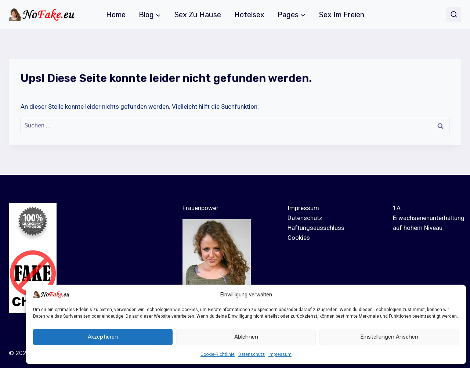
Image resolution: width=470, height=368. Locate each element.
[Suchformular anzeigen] (453, 14)
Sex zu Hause (197, 14)
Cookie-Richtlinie (217, 354)
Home (116, 14)
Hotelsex (249, 14)
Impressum (280, 354)
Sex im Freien (341, 14)
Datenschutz (251, 354)
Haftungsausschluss (316, 227)
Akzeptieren (103, 336)
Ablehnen (246, 336)
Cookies (299, 237)
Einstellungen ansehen (389, 336)
